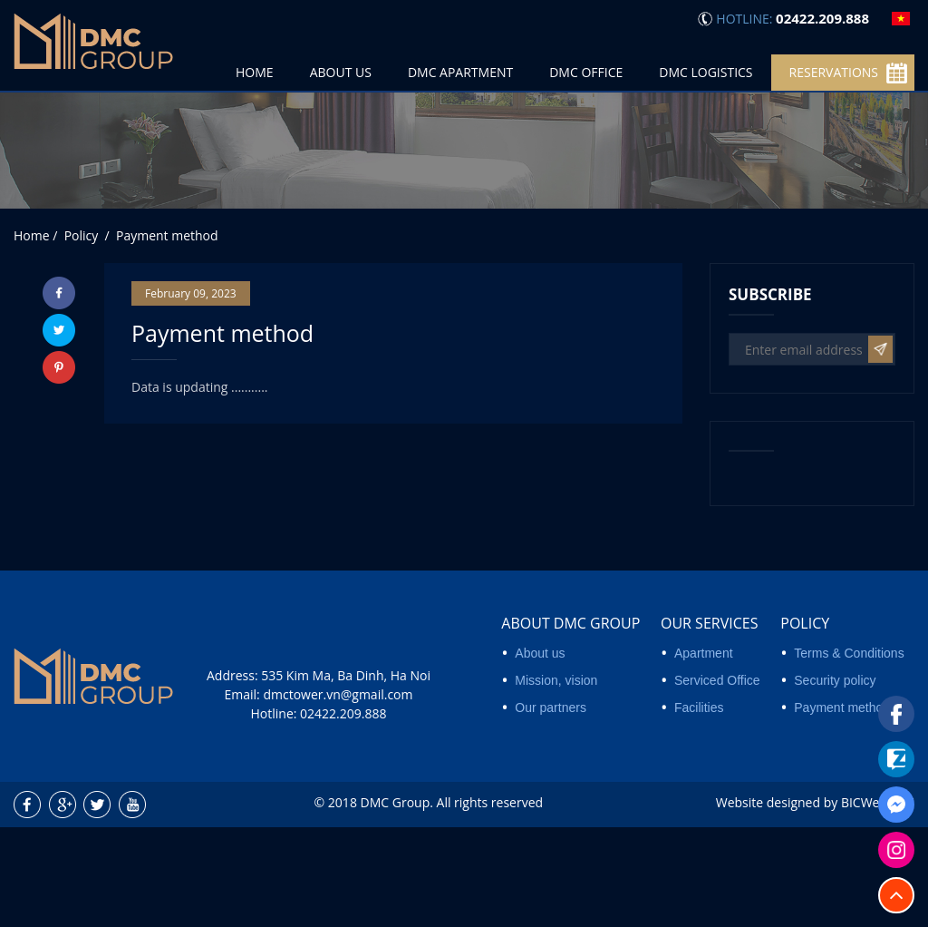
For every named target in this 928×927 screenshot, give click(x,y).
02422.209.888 (343, 813)
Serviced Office (717, 780)
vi (901, 18)
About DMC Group (570, 723)
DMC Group (395, 901)
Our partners (550, 807)
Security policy (834, 780)
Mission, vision (556, 780)
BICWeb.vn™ (877, 901)
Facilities (698, 807)
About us (540, 753)
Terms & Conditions (849, 753)
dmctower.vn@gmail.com (337, 794)
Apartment (703, 753)
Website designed (768, 901)
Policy (804, 723)
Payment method (842, 807)
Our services (709, 723)
